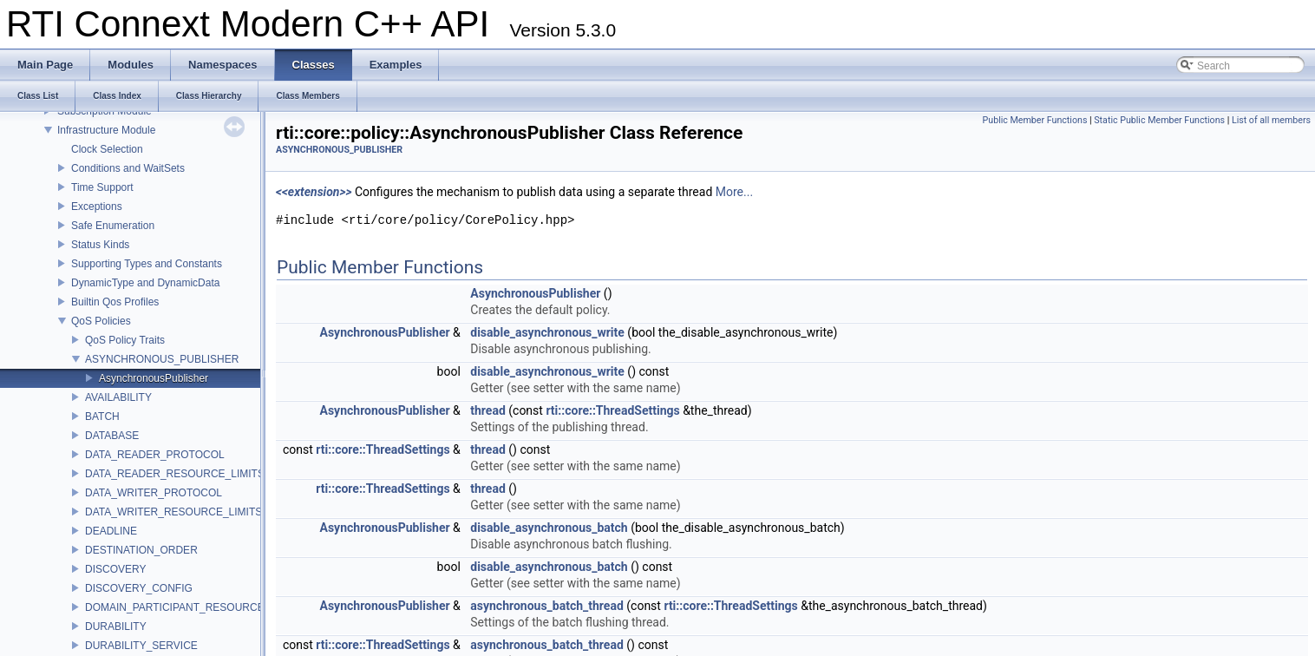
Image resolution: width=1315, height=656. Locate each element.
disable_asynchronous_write (547, 332)
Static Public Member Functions (1159, 120)
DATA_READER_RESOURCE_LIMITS (175, 474)
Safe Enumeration (112, 226)
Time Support (102, 187)
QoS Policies (101, 321)
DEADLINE (111, 531)
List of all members (1271, 120)
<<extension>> (314, 192)
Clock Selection (107, 149)
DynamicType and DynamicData (145, 283)
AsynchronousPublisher (153, 378)
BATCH (102, 416)
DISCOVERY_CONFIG (139, 588)
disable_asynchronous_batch (548, 528)
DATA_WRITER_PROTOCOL (153, 493)
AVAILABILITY (118, 397)
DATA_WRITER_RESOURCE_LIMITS (173, 512)
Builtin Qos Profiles (115, 302)
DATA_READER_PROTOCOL (155, 455)
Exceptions (96, 206)
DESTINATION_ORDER (141, 550)
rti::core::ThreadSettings (612, 410)
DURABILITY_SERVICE (141, 646)
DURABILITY (116, 626)
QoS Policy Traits (125, 340)
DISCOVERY (115, 569)
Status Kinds (100, 245)
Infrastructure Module (106, 130)
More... (734, 192)
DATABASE (112, 436)
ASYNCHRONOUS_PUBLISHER (162, 359)
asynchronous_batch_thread (547, 606)
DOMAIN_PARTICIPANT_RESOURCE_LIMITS (194, 607)
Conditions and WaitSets (128, 168)
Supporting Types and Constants (146, 264)
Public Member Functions (1035, 120)
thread (488, 410)
